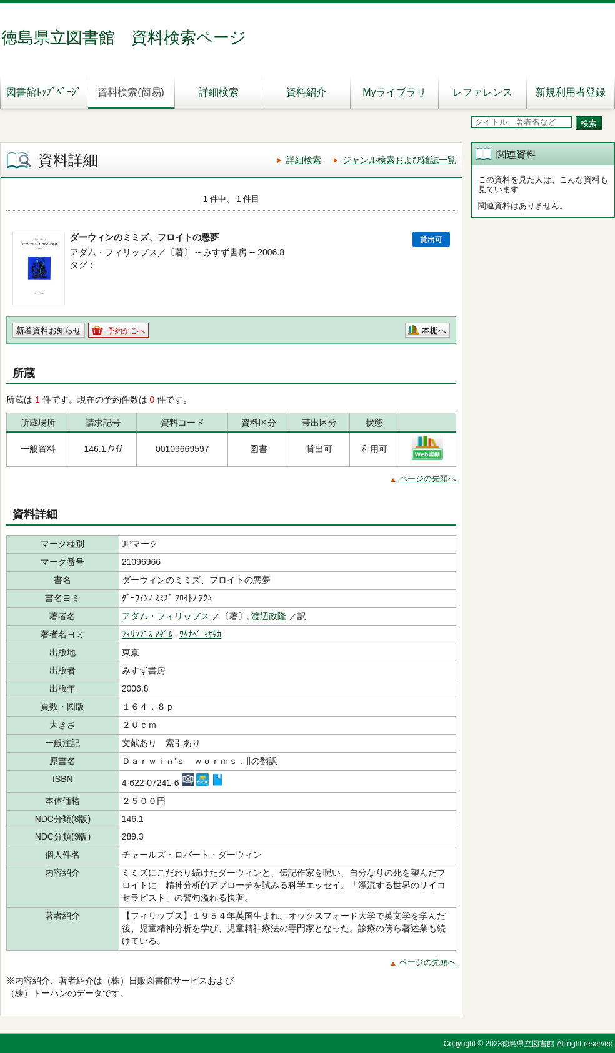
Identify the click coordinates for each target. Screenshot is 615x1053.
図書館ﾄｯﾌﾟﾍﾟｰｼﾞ (43, 92)
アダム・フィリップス (165, 616)
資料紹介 (306, 92)
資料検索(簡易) (131, 92)
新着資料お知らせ (48, 330)
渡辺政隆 (268, 616)
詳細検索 (219, 92)
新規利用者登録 (571, 92)
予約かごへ (126, 330)
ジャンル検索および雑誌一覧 (399, 160)
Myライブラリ (394, 92)
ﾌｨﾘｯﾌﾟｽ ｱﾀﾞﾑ (147, 634)
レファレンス (482, 92)
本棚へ (434, 330)
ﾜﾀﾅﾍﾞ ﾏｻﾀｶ (200, 634)
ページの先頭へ (427, 478)
